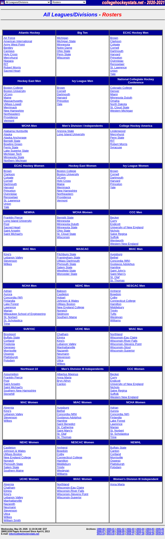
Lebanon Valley (13, 257)
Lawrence (9, 307)
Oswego (8, 353)
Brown (114, 38)
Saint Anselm (11, 230)
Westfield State (66, 270)
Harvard (115, 54)
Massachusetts (13, 100)
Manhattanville (66, 347)
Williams (115, 320)
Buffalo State (11, 337)
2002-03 (130, 529)
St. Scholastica (12, 320)
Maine (7, 97)
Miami (114, 94)
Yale (113, 74)
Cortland (8, 340)
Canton (61, 384)
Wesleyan (116, 317)
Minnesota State (13, 157)
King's (7, 254)
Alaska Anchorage (14, 137)
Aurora (7, 294)
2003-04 (140, 529)
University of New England (126, 227)
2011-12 (150, 531)
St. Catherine (65, 427)
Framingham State (68, 257)
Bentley (8, 47)
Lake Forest (11, 304)
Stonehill (8, 393)
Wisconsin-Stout (120, 347)
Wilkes (7, 264)
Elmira (61, 337)
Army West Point (14, 44)
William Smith (12, 520)
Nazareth (62, 350)
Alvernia (8, 407)
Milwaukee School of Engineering (24, 313)
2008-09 (120, 531)
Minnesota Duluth (121, 97)
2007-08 (111, 531)
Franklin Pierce (13, 217)
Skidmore (63, 313)
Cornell (114, 47)
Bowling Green (12, 144)
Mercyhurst (10, 57)
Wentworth (117, 240)
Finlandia (9, 300)
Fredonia (9, 344)
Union (114, 70)
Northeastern (11, 114)
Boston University (14, 91)
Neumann (63, 353)
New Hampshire (13, 110)
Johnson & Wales (68, 300)
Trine (6, 323)
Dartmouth (116, 51)
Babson (61, 291)
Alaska (7, 134)
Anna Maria (64, 377)
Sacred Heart (11, 70)
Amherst (115, 291)
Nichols (115, 230)
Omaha (115, 100)
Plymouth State (66, 264)
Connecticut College (122, 300)
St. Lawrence (118, 67)
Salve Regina (118, 234)
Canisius (8, 51)
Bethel (114, 257)
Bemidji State (11, 140)
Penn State (64, 54)
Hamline (115, 267)
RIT (5, 64)
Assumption (10, 374)
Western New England (124, 243)
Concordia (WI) (13, 297)
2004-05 (150, 529)
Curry (113, 220)
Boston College (13, 87)
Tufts (113, 313)
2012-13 (160, 531)
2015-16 (120, 534)
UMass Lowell (12, 104)
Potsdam (9, 360)
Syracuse (116, 147)
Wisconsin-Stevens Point (126, 344)
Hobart (61, 297)
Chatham (62, 334)
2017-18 (140, 534)
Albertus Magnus (67, 374)
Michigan (62, 38)
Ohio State (63, 51)
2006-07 (101, 531)
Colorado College (121, 87)
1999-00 (101, 529)
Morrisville (9, 350)
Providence (10, 117)
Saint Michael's (13, 234)
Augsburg (116, 254)
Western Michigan (121, 110)
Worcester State (67, 274)
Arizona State (65, 131)
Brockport (9, 334)
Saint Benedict (66, 424)
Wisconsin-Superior (122, 350)
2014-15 (111, 534)
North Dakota (118, 104)
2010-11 (140, 531)
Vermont (8, 120)
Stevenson (10, 260)
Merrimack (10, 107)
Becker (114, 217)
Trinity (114, 310)
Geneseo (9, 347)
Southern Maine (67, 317)
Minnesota (63, 44)
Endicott (115, 224)
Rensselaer (117, 64)
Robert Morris (12, 67)
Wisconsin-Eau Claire (123, 337)
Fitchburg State (66, 254)
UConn (7, 94)
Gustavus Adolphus (122, 264)
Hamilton (115, 304)
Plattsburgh (10, 357)
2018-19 (150, 534)
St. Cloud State (119, 107)
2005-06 (160, 529)
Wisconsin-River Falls (123, 340)
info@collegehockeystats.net (24, 534)
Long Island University (71, 134)
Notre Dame (64, 47)
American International (17, 41)
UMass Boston (66, 304)
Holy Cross (10, 54)
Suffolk (114, 237)
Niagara (8, 60)
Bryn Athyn (64, 380)
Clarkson (115, 41)
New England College (70, 307)
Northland (116, 334)
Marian (7, 310)
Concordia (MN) (120, 260)
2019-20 (160, 534)
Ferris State (10, 147)
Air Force (9, 38)
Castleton (63, 294)
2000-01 (111, 529)
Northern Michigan (15, 160)
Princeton (116, 57)
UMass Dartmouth (68, 260)
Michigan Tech (12, 154)
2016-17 (130, 534)
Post (6, 224)
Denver (114, 91)
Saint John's (117, 270)
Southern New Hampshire (19, 390)
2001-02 (120, 529)
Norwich (62, 310)
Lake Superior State (16, 150)
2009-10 (130, 531)
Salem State (64, 267)
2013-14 (101, 534)
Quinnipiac (116, 60)
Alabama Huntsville (15, 131)
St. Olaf (115, 277)
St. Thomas (117, 280)
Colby (113, 297)
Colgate (115, 44)
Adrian (7, 291)
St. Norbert (10, 317)
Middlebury (117, 307)
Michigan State (66, 41)
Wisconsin (63, 57)
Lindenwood (117, 131)
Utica (60, 360)
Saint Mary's (118, 274)
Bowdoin (115, 294)
